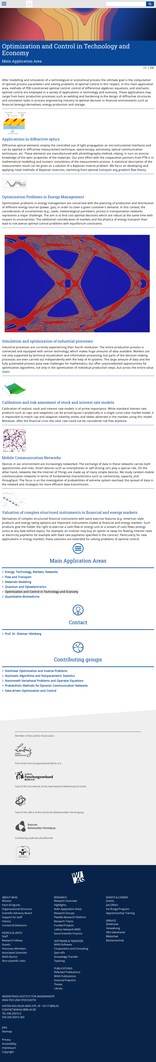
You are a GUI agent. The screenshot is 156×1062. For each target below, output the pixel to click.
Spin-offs (59, 952)
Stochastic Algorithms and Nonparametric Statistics (40, 676)
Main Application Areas (68, 909)
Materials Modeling (18, 582)
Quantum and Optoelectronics (25, 587)
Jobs (4, 1027)
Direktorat (112, 924)
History (6, 921)
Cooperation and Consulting (71, 948)
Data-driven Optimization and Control (30, 691)
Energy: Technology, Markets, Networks (31, 572)
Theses (58, 984)
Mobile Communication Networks (31, 457)
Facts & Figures (11, 905)
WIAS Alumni (9, 957)
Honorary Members (14, 948)
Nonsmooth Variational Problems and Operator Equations (44, 681)
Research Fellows (12, 940)
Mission (6, 901)
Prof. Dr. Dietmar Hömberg (23, 634)
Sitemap (7, 1031)
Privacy (6, 1039)
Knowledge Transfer (66, 957)
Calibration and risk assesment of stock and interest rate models (58, 402)
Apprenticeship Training (120, 913)
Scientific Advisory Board (17, 913)
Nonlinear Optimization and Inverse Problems (36, 671)
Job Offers (112, 905)
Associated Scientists (14, 952)
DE (145, 68)
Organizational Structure (17, 909)
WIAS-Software (63, 944)
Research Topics (63, 921)
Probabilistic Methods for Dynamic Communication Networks (46, 685)
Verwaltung (113, 928)
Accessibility (9, 1043)
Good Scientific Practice (68, 933)
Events (110, 901)
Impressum (9, 1048)
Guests (6, 944)
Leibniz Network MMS (67, 929)
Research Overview (65, 901)
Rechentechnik (115, 940)
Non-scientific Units (14, 961)
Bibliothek (112, 936)
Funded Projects (64, 925)
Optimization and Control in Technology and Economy (41, 592)
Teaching (59, 961)
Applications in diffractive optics (31, 139)
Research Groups (64, 913)
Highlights (60, 905)
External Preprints (65, 980)
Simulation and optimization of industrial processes (47, 341)
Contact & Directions (14, 925)
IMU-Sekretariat (115, 932)
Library (58, 988)
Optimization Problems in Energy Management (43, 196)
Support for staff (12, 917)
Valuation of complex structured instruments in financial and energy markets (69, 512)
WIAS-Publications (65, 976)
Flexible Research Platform (70, 917)
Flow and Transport (18, 577)
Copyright (8, 1052)
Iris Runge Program (117, 909)
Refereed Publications (67, 972)
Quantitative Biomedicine (22, 596)
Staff (5, 936)
